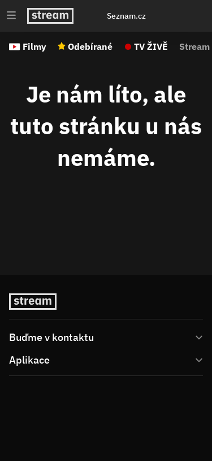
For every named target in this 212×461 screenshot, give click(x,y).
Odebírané (90, 46)
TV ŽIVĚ (151, 46)
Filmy (34, 46)
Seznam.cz (126, 16)
